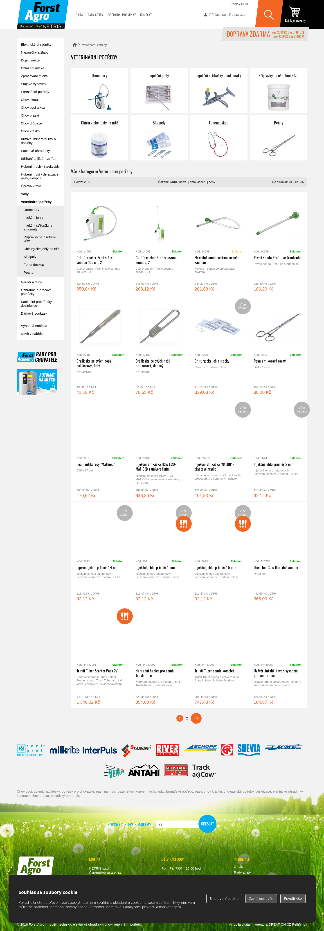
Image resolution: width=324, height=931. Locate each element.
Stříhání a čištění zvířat (38, 158)
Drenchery (99, 90)
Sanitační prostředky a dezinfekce (37, 303)
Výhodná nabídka (34, 326)
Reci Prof (31, 751)
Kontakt (146, 14)
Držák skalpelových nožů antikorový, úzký (100, 346)
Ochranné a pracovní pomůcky (36, 292)
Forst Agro (36, 924)
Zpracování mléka (34, 76)
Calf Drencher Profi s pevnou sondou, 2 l (159, 243)
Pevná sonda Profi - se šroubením (277, 243)
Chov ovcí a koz (33, 107)
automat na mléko (37, 382)
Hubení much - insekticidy (40, 166)
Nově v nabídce (32, 334)
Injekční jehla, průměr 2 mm (277, 449)
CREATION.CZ (280, 924)
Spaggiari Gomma (136, 751)
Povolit (293, 898)
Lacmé (283, 751)
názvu (183, 182)
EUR (244, 4)
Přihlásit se (217, 14)
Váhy (25, 194)
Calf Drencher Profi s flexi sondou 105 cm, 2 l (100, 243)
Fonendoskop (219, 137)
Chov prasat (30, 115)
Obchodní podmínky (122, 14)
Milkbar (176, 771)
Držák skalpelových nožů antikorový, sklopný (159, 346)
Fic (227, 751)
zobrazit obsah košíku (295, 14)
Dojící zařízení (32, 60)
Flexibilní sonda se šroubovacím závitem (218, 243)
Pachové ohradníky (35, 151)
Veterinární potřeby (36, 202)
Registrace (237, 14)
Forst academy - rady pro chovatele (37, 357)
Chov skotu (29, 99)
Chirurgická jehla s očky (218, 346)
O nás (79, 14)
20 (290, 182)
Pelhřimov (299, 924)
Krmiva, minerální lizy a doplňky (38, 141)
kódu (173, 182)
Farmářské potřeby (35, 92)
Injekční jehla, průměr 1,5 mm (218, 553)
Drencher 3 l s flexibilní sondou (277, 553)
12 (296, 182)
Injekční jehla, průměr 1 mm (159, 553)
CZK (235, 4)
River (167, 751)
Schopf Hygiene (200, 751)
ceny (212, 182)
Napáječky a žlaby (34, 52)
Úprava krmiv (31, 186)
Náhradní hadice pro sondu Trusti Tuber (159, 656)
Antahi (144, 771)
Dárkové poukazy (34, 313)
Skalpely (159, 137)
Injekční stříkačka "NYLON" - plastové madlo (218, 449)
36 (302, 182)
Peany (278, 137)
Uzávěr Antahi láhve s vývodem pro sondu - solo (277, 656)
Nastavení (224, 898)
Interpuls (83, 751)
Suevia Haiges (249, 751)
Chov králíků (30, 131)
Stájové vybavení (34, 84)
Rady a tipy (95, 14)
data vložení (198, 182)
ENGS (204, 771)
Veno (114, 771)
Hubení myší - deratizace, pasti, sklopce (40, 176)
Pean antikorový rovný (277, 346)
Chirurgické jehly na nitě (99, 137)
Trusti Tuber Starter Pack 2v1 (100, 656)
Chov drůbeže (31, 123)
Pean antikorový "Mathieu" (100, 449)
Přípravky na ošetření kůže (278, 90)
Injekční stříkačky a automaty (219, 90)
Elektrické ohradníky (36, 44)
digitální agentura (255, 924)
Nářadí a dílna (31, 282)
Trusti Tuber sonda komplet (218, 656)
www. (34, 882)
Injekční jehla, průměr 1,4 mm (100, 553)
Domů (74, 45)
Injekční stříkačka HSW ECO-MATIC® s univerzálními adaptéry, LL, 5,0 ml (159, 449)
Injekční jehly (159, 90)
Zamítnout (261, 898)
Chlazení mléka (32, 68)
